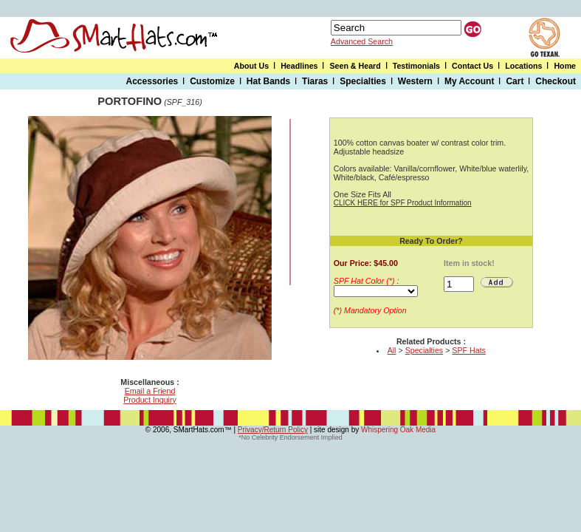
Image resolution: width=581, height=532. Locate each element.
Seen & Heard (354, 65)
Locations (523, 65)
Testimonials (416, 65)
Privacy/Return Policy (273, 430)
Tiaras (315, 81)
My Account (469, 81)
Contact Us (472, 65)
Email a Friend (150, 390)
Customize (212, 81)
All (392, 350)
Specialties (363, 81)
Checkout (555, 81)
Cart (514, 81)
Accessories (152, 81)
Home (565, 65)
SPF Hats (469, 350)
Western (415, 81)
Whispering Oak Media (398, 430)
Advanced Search (362, 41)
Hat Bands (268, 81)
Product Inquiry (149, 399)
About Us (251, 65)
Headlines (299, 65)
